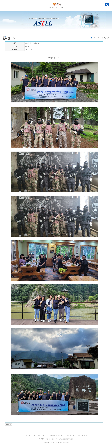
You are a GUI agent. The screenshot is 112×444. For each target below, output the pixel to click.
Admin (61, 7)
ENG (56, 7)
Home (51, 7)
